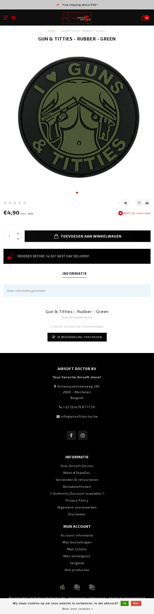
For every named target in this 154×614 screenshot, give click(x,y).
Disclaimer (77, 514)
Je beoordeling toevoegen (77, 337)
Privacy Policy (77, 500)
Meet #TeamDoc (77, 473)
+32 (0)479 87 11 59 (79, 407)
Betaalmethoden (77, 486)
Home (52, 30)
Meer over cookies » (77, 609)
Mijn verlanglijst (77, 556)
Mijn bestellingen (77, 542)
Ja (124, 603)
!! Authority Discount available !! (77, 493)
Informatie (74, 273)
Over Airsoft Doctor (77, 466)
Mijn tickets (77, 549)
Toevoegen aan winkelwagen (87, 236)
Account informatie (77, 535)
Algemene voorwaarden (77, 507)
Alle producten (77, 570)
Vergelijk (77, 563)
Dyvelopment (134, 598)
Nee (136, 603)
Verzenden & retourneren (77, 480)
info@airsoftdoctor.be (79, 416)
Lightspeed (96, 598)
